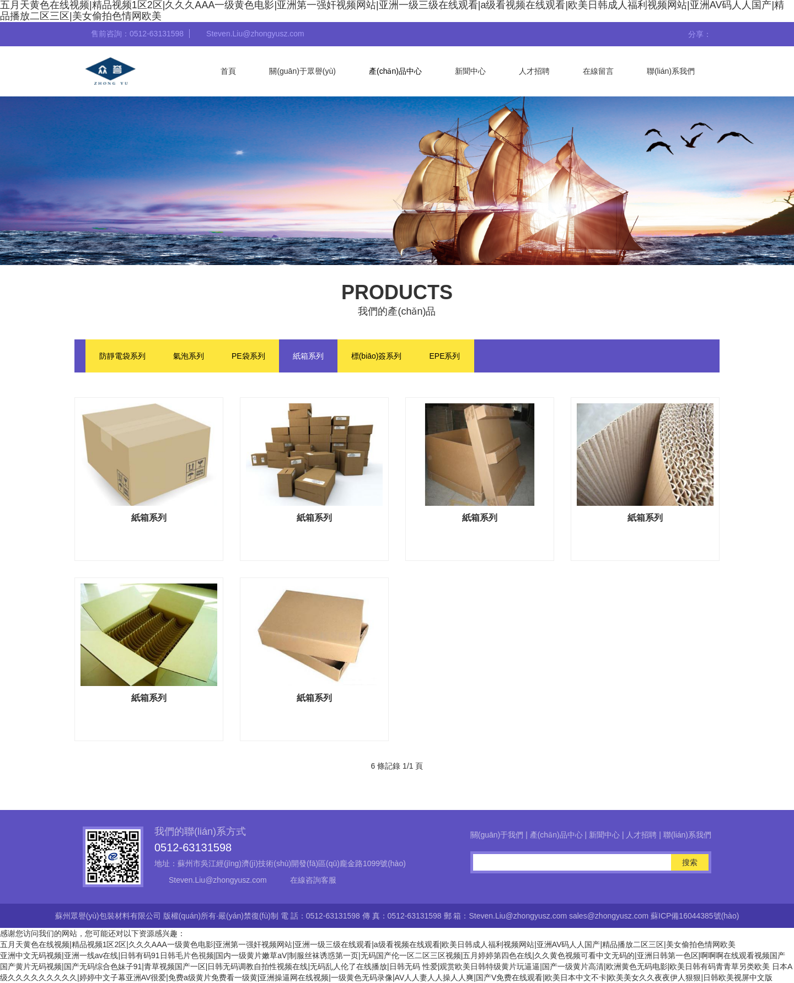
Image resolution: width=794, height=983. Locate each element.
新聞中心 (470, 71)
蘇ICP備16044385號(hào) (695, 915)
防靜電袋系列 (122, 356)
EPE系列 (444, 356)
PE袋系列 (248, 356)
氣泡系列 (188, 356)
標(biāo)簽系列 (376, 356)
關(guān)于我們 (496, 834)
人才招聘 (534, 71)
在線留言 (598, 71)
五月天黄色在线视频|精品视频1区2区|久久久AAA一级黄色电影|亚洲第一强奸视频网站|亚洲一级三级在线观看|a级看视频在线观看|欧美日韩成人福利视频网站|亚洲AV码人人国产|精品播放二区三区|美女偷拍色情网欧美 (368, 944)
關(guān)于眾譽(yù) (302, 71)
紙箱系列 (308, 356)
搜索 (690, 862)
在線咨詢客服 (313, 880)
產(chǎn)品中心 (395, 71)
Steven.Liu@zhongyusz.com (218, 880)
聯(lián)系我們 (671, 71)
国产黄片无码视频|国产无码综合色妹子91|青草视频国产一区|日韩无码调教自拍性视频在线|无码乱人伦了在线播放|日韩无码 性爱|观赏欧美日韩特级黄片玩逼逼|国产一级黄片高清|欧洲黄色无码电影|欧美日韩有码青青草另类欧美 (385, 966)
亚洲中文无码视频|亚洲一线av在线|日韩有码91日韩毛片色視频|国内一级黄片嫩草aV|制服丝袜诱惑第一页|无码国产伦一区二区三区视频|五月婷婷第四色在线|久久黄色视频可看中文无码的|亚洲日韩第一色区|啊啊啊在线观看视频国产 (392, 955)
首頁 (228, 71)
